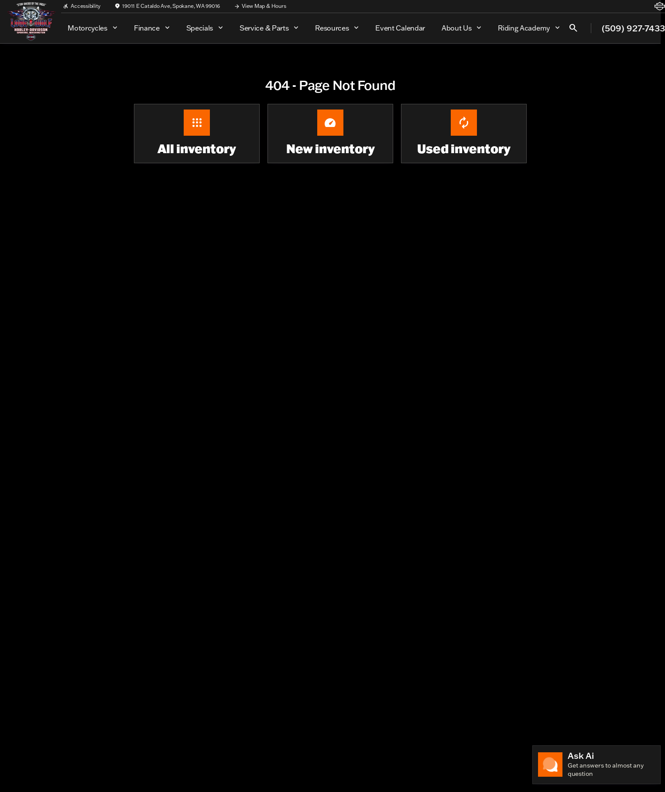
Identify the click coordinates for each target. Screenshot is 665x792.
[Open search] (573, 28)
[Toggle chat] (596, 764)
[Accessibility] (81, 6)
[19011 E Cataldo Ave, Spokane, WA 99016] (167, 6)
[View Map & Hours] (260, 6)
